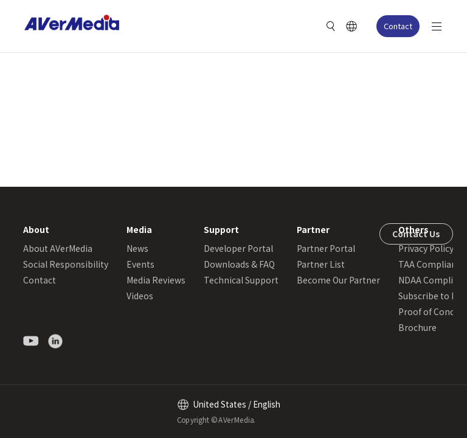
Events (140, 264)
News (137, 248)
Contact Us (416, 234)
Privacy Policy (426, 248)
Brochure (417, 327)
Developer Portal (238, 248)
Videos (139, 296)
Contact (398, 26)
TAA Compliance (432, 264)
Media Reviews (155, 280)
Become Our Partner (338, 280)
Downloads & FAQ (239, 264)
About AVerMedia (57, 248)
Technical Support (241, 280)
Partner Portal (326, 248)
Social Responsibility (65, 264)
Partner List (321, 264)
